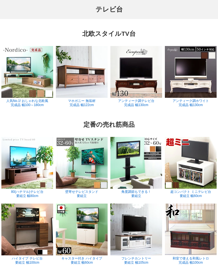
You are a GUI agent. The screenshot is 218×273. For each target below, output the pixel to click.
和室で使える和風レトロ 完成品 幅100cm (191, 234)
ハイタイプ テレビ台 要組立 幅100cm (27, 234)
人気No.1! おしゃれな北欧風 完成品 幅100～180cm (27, 76)
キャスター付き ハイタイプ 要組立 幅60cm (82, 234)
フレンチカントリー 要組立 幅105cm (136, 234)
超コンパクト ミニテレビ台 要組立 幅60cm (191, 167)
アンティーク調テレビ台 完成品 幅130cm (136, 76)
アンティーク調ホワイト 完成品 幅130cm (191, 76)
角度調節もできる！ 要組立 (136, 167)
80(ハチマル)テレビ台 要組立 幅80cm (27, 167)
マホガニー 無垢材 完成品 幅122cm (82, 76)
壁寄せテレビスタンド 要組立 (82, 167)
